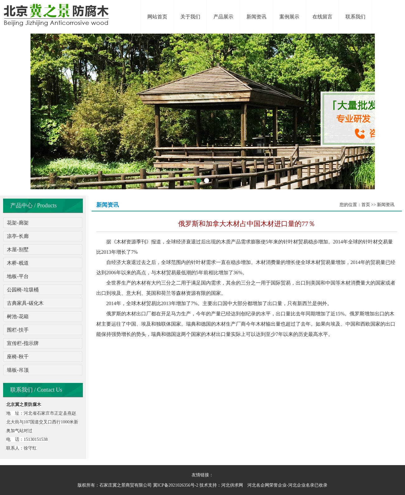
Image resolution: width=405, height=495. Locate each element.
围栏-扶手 (17, 329)
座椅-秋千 (17, 356)
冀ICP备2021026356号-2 (175, 485)
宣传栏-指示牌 (22, 343)
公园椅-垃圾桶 (22, 289)
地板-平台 (17, 276)
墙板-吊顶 (17, 370)
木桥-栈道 (17, 263)
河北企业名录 (301, 485)
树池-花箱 (17, 316)
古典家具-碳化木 (25, 303)
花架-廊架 (17, 222)
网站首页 (157, 16)
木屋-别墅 (17, 249)
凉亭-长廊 (17, 236)
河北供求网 (232, 485)
